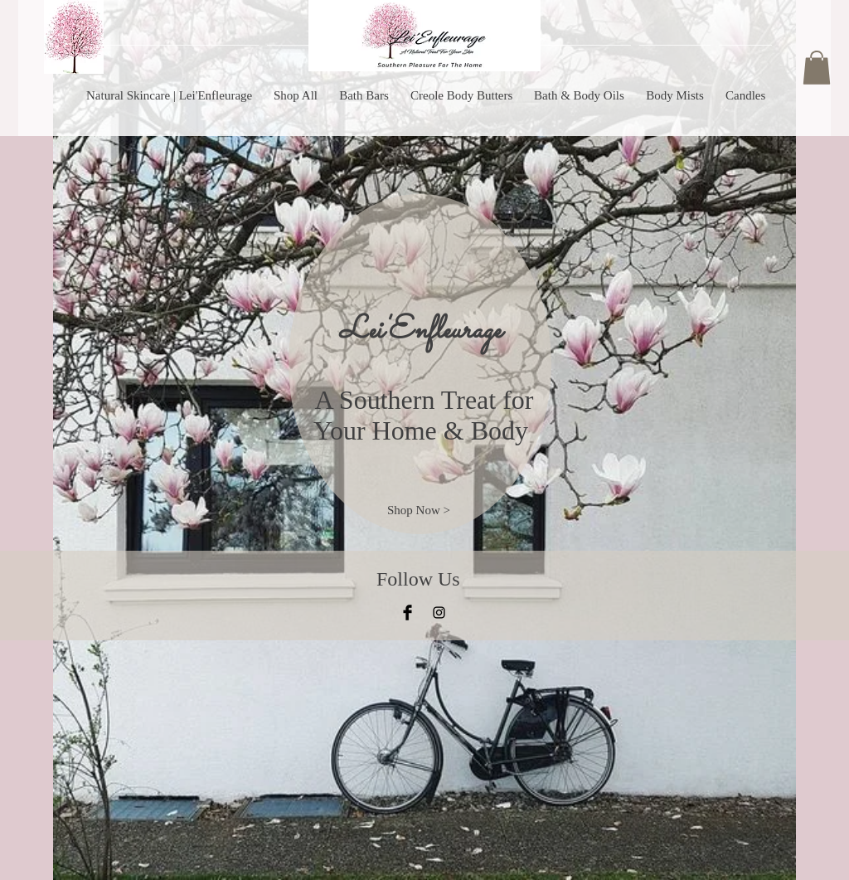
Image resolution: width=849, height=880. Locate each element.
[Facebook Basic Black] (407, 612)
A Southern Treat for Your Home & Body (424, 415)
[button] (817, 68)
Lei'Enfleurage (420, 331)
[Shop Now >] (418, 510)
